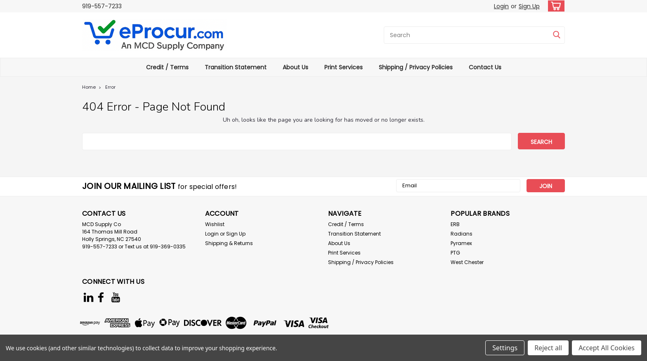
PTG (455, 252)
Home (89, 87)
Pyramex (461, 243)
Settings (504, 347)
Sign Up (529, 6)
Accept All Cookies (607, 347)
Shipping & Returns (229, 243)
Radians (461, 233)
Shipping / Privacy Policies (416, 67)
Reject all (548, 347)
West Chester (467, 262)
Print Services (343, 67)
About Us (295, 67)
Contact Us (485, 67)
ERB (455, 224)
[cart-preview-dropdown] (554, 6)
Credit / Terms (167, 67)
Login (501, 6)
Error (110, 87)
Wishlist (214, 224)
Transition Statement (236, 67)
